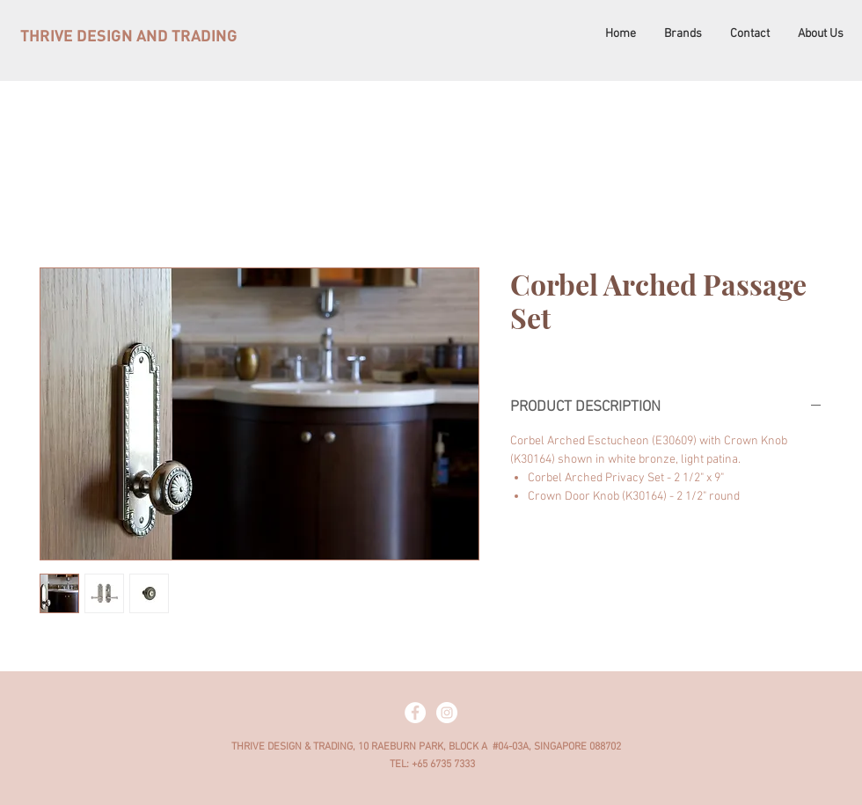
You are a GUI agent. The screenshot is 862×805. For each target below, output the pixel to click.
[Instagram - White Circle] (446, 712)
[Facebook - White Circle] (415, 712)
